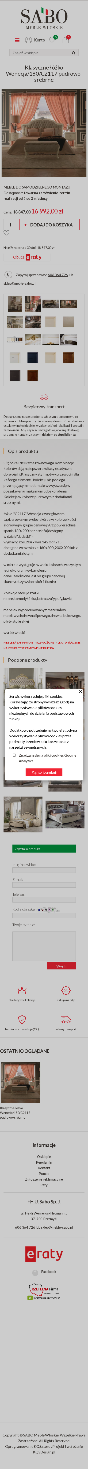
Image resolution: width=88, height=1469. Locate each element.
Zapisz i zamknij (44, 772)
